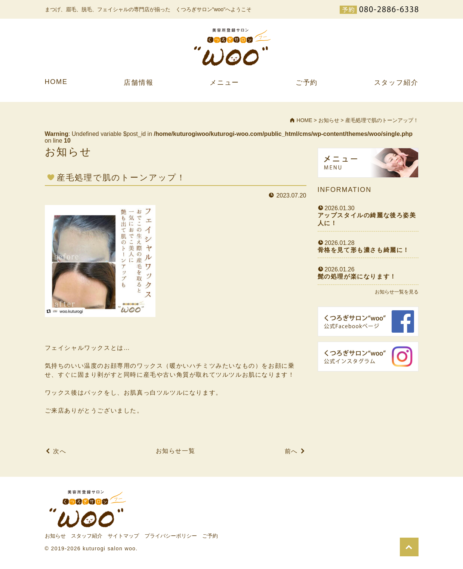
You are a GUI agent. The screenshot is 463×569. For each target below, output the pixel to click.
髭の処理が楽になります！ (357, 276)
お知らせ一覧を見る (397, 292)
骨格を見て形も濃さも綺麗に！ (364, 250)
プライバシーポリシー (171, 536)
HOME (56, 81)
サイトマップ (123, 536)
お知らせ (55, 536)
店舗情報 (138, 82)
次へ (59, 451)
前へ (291, 451)
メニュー (224, 82)
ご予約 (307, 82)
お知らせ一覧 (175, 451)
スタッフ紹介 (396, 82)
